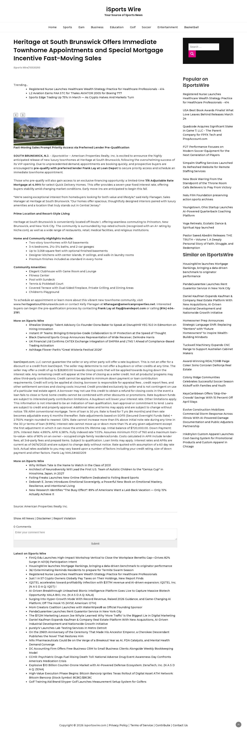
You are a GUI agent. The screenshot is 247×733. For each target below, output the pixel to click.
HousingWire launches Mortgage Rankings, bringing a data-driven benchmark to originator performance (100, 566)
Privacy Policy (118, 725)
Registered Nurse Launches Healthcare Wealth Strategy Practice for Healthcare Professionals (93, 574)
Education (117, 27)
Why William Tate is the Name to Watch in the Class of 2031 (70, 465)
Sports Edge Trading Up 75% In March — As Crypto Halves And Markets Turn (81, 97)
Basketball (191, 27)
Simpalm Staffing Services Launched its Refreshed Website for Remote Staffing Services (208, 167)
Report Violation (64, 518)
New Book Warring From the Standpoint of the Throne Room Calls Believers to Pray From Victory (207, 183)
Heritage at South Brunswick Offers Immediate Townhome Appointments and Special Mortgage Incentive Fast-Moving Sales (88, 50)
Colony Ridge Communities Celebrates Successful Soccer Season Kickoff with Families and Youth (208, 381)
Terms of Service (141, 725)
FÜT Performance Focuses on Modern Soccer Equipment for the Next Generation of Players (206, 151)
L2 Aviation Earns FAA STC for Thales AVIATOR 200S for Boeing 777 (75, 93)
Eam (81, 27)
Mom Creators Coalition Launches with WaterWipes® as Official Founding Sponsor (85, 607)
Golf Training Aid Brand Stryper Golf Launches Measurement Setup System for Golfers (87, 681)
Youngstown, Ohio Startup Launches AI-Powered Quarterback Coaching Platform (208, 211)
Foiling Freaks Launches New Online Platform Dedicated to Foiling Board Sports (84, 477)
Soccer (146, 27)
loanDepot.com (24, 362)
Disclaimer (43, 518)
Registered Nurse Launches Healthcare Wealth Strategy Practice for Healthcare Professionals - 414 (96, 89)
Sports (67, 27)
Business (97, 27)
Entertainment (167, 27)
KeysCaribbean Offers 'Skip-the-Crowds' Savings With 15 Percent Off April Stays (208, 397)
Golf (132, 27)
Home (52, 27)
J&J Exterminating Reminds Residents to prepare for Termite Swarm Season (81, 570)
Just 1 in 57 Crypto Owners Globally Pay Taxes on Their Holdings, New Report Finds (86, 578)
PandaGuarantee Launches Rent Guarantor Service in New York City (75, 611)
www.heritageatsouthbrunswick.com (39, 304)
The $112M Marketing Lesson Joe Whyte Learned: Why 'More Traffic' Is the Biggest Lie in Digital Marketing (102, 615)
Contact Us (180, 725)
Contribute (162, 725)
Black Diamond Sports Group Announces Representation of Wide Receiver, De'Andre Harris (91, 337)
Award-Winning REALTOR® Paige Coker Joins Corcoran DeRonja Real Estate (207, 365)
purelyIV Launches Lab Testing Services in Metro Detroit (68, 628)
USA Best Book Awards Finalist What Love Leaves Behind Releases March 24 (208, 114)
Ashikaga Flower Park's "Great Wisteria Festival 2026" (65, 349)
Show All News (24, 518)
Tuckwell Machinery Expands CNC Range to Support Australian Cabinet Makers (208, 349)
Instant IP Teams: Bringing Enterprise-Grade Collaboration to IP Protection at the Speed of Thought (97, 333)
